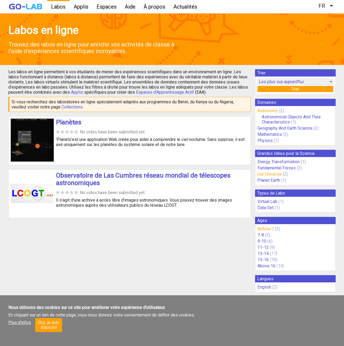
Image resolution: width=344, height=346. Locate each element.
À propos (154, 6)
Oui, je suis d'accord (48, 325)
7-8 (260, 235)
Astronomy (267, 110)
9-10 (261, 241)
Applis (81, 6)
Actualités (185, 6)
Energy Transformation (278, 161)
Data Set (265, 207)
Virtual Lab (267, 201)
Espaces (106, 6)
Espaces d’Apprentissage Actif (165, 92)
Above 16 (266, 265)
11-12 (263, 247)
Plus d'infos (19, 322)
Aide (130, 6)
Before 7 (265, 228)
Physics (265, 140)
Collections (72, 107)
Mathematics (269, 134)
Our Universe (269, 174)
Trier (295, 89)
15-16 (263, 259)
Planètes (68, 122)
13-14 (263, 253)
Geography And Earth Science (285, 128)
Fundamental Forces (276, 167)
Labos (58, 6)
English (264, 287)
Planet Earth (268, 180)
